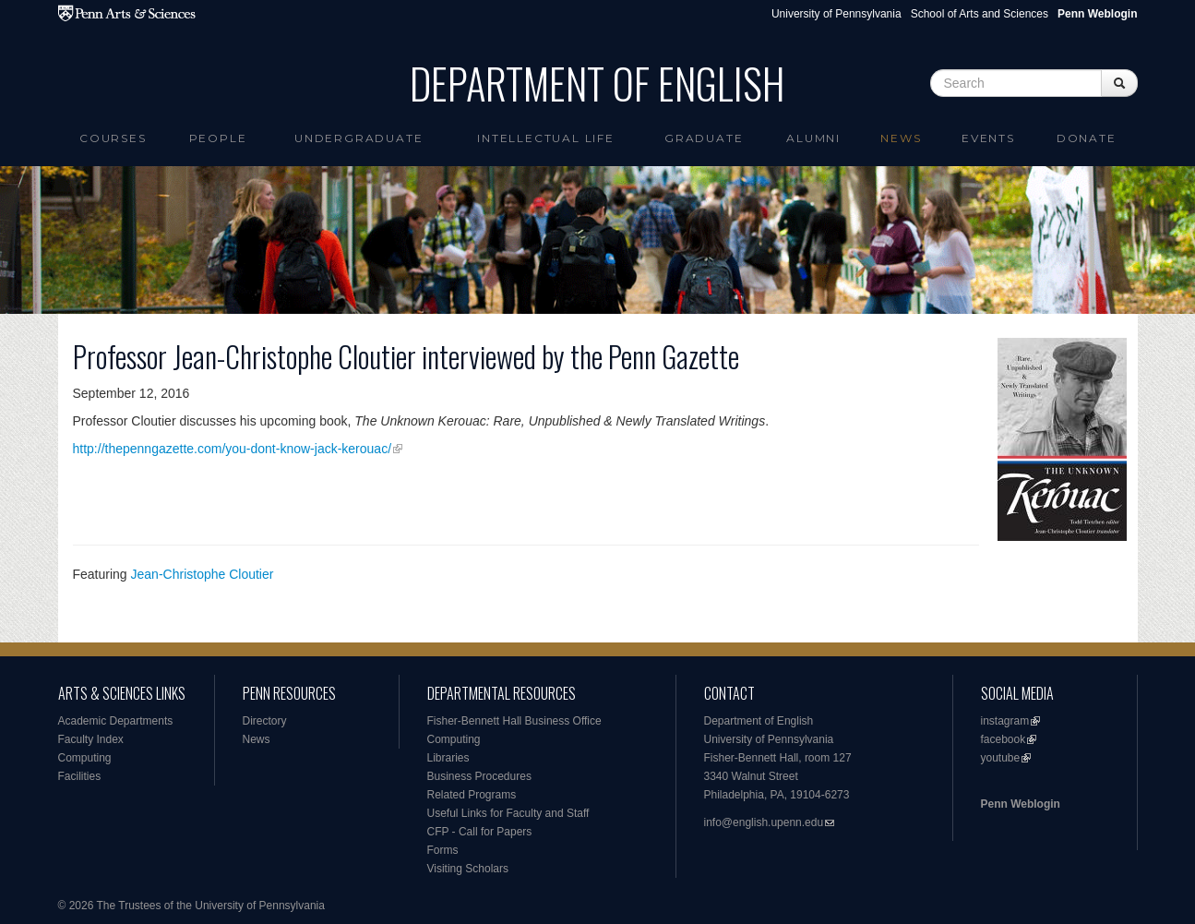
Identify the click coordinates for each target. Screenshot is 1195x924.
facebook (1003, 739)
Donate (1087, 138)
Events (988, 138)
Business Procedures (479, 776)
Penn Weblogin (1020, 804)
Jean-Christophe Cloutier (202, 574)
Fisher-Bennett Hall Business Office (514, 720)
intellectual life (546, 138)
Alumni (813, 138)
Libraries (448, 757)
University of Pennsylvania (836, 13)
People (218, 138)
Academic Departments (115, 720)
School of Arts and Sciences (979, 13)
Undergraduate (358, 138)
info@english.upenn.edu (764, 822)
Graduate (703, 138)
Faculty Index (91, 739)
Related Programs (472, 794)
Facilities (80, 776)
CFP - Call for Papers (479, 831)
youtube (1001, 757)
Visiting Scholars (468, 868)
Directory (265, 720)
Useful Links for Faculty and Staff (508, 813)
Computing (85, 757)
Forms (443, 850)
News (900, 138)
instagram (1005, 720)
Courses (113, 138)
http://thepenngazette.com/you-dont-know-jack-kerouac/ (232, 448)
